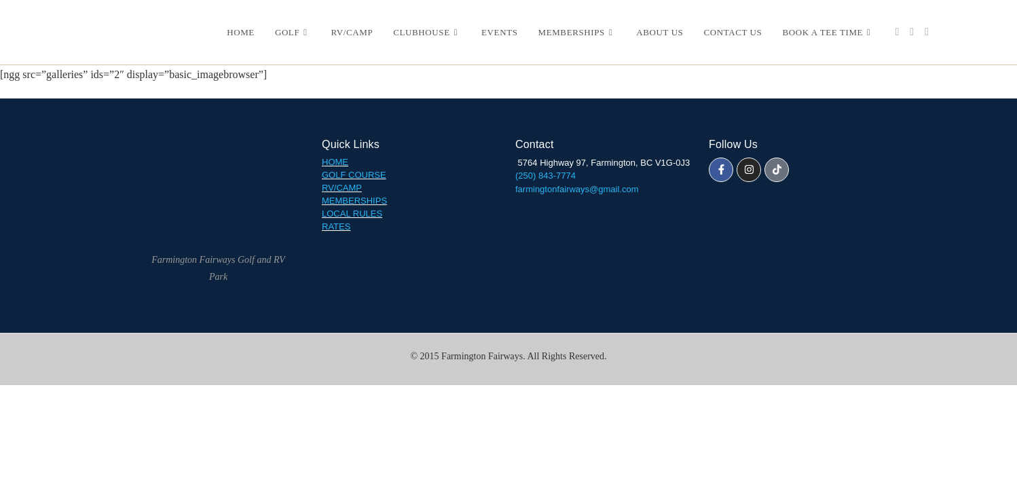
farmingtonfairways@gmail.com (577, 189)
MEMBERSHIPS (354, 201)
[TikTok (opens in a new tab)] (926, 31)
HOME (335, 162)
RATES (336, 226)
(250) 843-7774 (546, 175)
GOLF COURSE (354, 175)
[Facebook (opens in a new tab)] (896, 31)
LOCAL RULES (352, 214)
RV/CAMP (342, 188)
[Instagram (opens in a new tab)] (911, 31)
